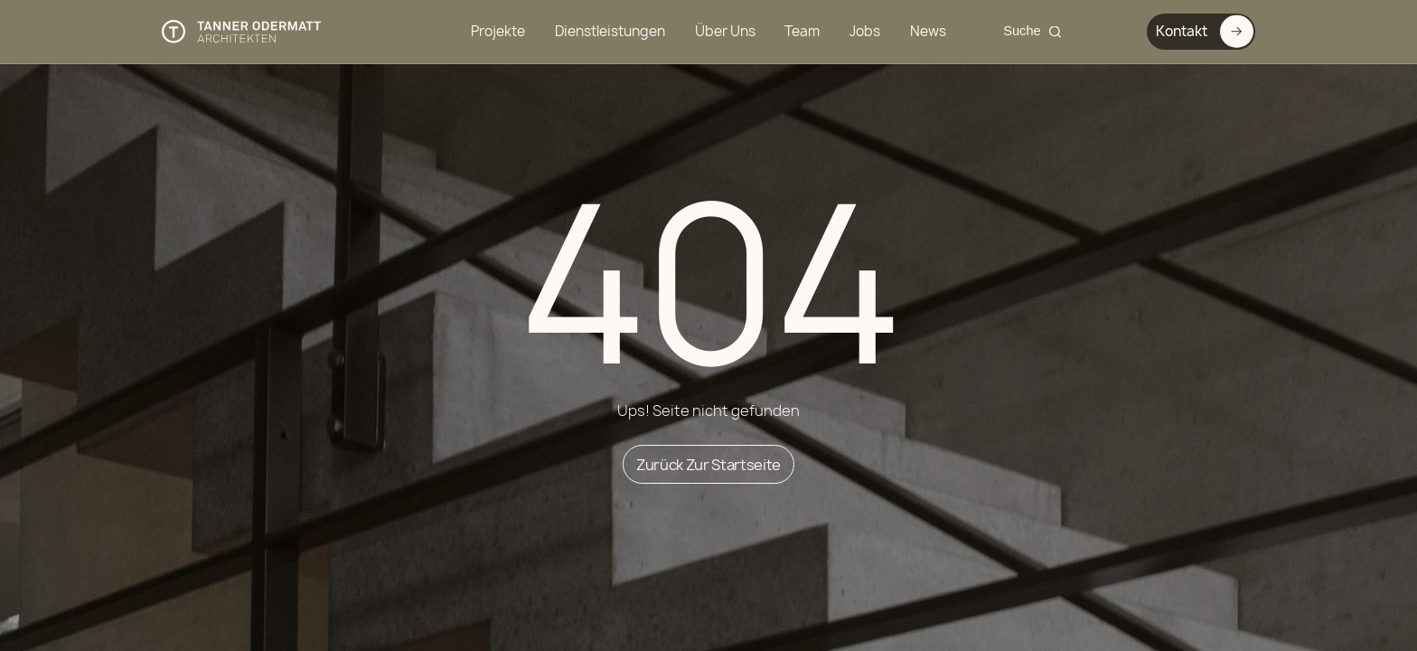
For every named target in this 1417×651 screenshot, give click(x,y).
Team (802, 31)
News (928, 31)
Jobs (864, 31)
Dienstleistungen (610, 31)
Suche (1022, 31)
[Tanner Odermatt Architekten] (242, 31)
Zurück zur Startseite (708, 464)
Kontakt (1199, 31)
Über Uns (725, 31)
